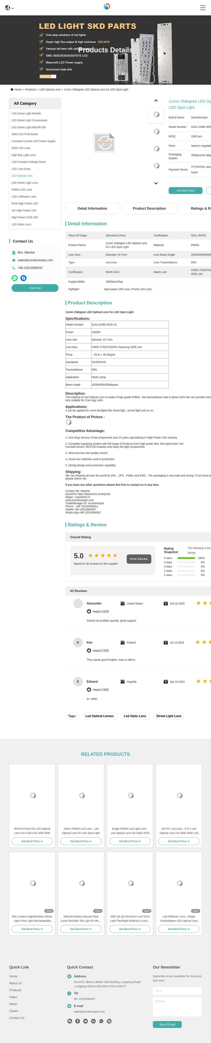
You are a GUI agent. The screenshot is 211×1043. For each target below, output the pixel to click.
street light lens (169, 716)
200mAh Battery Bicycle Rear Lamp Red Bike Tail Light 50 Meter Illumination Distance (81, 919)
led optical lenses (99, 716)
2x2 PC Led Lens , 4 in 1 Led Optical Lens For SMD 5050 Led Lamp (179, 831)
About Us (15, 983)
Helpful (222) (101, 611)
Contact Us (16, 1018)
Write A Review (139, 558)
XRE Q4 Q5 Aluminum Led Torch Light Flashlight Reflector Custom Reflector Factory (130, 919)
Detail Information (92, 208)
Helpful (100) (101, 650)
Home (18, 89)
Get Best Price (185, 190)
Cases (13, 1011)
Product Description (149, 208)
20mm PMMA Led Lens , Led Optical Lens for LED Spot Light (81, 831)
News (13, 1004)
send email (167, 1024)
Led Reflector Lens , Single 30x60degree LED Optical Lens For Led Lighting (179, 919)
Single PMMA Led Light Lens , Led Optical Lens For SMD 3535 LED (130, 831)
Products (30, 89)
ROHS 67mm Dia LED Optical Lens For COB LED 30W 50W (32, 831)
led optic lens (135, 716)
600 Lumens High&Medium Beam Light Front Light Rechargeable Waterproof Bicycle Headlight (32, 919)
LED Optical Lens (49, 89)
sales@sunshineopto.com (35, 260)
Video (13, 997)
